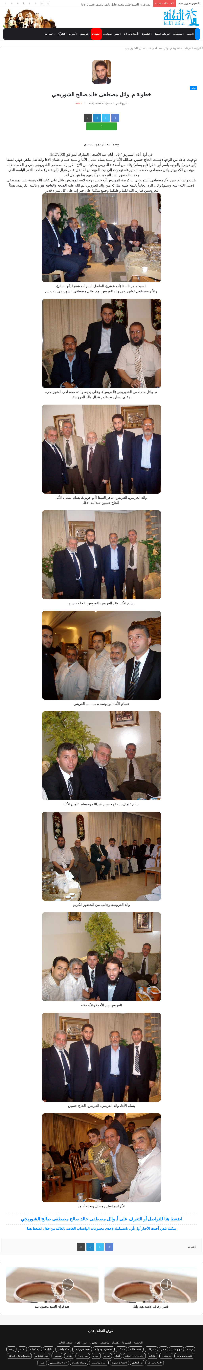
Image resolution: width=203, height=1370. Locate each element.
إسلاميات (35, 1349)
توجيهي (84, 33)
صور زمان (83, 1356)
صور (117, 33)
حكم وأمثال (63, 1349)
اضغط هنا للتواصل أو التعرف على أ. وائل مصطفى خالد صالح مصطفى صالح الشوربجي (101, 1218)
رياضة (11, 1349)
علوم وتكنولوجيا (184, 1356)
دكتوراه (116, 1342)
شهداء (96, 33)
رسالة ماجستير (98, 1362)
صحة (22, 1349)
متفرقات (151, 1349)
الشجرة (147, 33)
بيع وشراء (166, 1356)
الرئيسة (197, 48)
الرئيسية (138, 1342)
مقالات (121, 1349)
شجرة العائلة (65, 1342)
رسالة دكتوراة (79, 1362)
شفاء (42, 1362)
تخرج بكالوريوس (58, 1362)
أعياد (117, 1356)
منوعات (107, 33)
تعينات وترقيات (82, 1349)
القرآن (62, 33)
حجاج (96, 1356)
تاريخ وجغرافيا (155, 1362)
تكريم (107, 1356)
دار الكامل (137, 1362)
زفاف (186, 48)
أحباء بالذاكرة (131, 33)
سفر (163, 1349)
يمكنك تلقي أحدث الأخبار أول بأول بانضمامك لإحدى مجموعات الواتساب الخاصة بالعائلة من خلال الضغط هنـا (101, 1229)
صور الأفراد (81, 1342)
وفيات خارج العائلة (134, 1356)
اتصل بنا (50, 33)
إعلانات (152, 1356)
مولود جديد (176, 1349)
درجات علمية (162, 33)
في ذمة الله (135, 1349)
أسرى (73, 33)
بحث (190, 33)
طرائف (48, 1349)
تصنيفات (178, 33)
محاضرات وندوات (103, 1349)
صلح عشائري (41, 1356)
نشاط (69, 1356)
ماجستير (104, 1342)
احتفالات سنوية (119, 1362)
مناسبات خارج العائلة (19, 1356)
